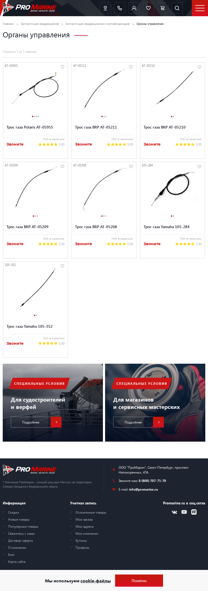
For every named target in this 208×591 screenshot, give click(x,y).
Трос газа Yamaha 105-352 (29, 326)
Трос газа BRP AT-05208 (96, 226)
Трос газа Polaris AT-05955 (29, 126)
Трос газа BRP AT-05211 (96, 126)
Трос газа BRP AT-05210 (165, 126)
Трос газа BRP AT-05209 (27, 226)
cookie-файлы (95, 580)
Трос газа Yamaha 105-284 (167, 226)
